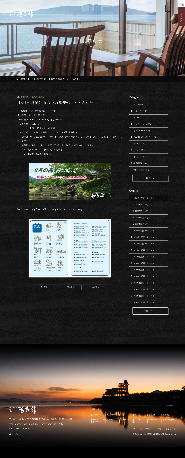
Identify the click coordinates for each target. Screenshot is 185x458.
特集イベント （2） (140, 170)
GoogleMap (66, 419)
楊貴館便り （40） (140, 163)
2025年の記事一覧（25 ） (143, 231)
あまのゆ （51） (139, 144)
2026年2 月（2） (141, 218)
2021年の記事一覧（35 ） (143, 257)
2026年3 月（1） (141, 211)
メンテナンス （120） (141, 124)
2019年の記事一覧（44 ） (143, 270)
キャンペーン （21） (141, 131)
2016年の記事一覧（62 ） (143, 289)
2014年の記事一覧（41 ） (143, 302)
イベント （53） (139, 157)
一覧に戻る (70, 287)
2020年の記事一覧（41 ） (143, 263)
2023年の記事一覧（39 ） (143, 244)
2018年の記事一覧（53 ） (143, 276)
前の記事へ (45, 287)
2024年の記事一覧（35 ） (143, 237)
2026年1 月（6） (141, 224)
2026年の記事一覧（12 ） (143, 198)
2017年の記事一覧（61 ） (143, 283)
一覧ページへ (150, 178)
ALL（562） (137, 105)
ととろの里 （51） (140, 150)
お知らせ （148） (139, 111)
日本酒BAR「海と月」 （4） (144, 137)
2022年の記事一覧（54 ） (143, 250)
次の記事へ (94, 287)
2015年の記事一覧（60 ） (143, 296)
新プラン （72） (139, 118)
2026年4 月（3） (141, 205)
